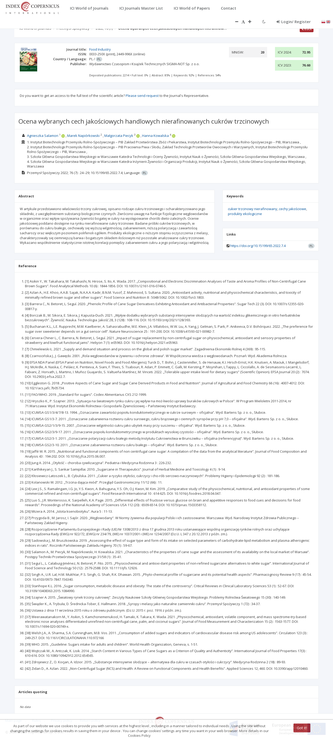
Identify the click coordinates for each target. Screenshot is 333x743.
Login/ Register (294, 21)
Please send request (142, 95)
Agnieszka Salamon (42, 135)
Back (306, 28)
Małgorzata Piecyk (118, 135)
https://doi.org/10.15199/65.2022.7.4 (258, 245)
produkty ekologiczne (245, 213)
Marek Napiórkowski (83, 135)
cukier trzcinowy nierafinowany (252, 208)
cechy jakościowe (292, 208)
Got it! (302, 727)
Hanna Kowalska (155, 135)
